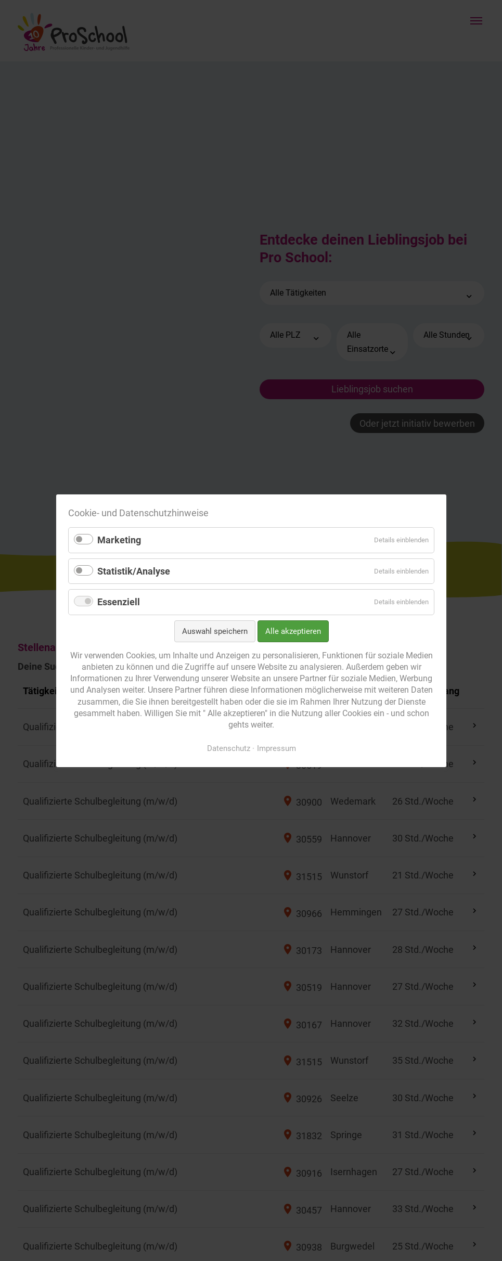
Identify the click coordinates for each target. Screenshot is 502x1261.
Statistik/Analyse (133, 570)
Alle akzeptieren (292, 631)
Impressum (275, 748)
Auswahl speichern (214, 631)
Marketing (119, 539)
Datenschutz (228, 748)
